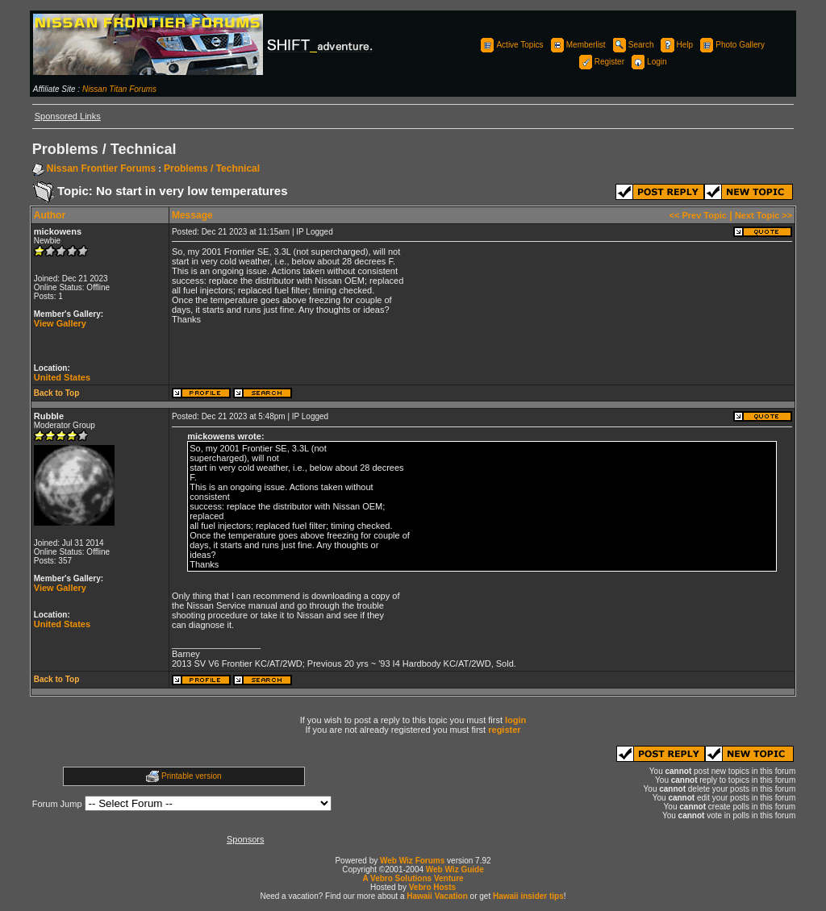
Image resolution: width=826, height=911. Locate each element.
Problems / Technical (212, 168)
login (515, 720)
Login (647, 61)
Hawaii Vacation (437, 896)
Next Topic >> (763, 215)
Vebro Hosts (432, 887)
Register (600, 61)
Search (632, 44)
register (504, 729)
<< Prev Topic (698, 215)
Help (676, 44)
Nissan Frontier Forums (101, 168)
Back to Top (56, 393)
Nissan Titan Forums (119, 89)
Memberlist (577, 44)
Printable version (191, 776)
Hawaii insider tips (528, 896)
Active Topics (510, 44)
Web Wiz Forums (412, 860)
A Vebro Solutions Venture (412, 878)
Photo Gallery (731, 44)
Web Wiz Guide (455, 869)
